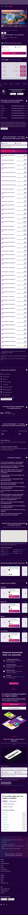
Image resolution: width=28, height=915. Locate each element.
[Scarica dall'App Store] (20, 94)
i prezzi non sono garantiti (6, 840)
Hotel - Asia (12, 853)
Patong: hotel (5, 817)
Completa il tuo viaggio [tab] (7, 806)
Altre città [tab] (5, 801)
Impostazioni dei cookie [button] (5, 361)
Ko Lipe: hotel (5, 819)
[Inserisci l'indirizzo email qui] (15, 776)
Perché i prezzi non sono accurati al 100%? (14, 848)
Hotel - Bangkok (18, 854)
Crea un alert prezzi (21, 676)
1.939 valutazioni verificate (15, 43)
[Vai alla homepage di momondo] (8, 6)
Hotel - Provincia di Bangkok (10, 854)
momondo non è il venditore (14, 844)
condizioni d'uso (14, 785)
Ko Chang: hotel (5, 824)
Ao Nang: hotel (5, 829)
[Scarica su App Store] (11, 899)
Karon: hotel (4, 822)
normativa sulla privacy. (21, 785)
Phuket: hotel (4, 814)
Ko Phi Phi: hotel (5, 827)
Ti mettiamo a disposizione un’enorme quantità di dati (14, 846)
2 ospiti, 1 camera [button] (6, 50)
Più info (25, 587)
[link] (14, 596)
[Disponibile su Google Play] (13, 94)
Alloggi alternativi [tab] (12, 801)
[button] (2, 6)
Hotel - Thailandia (19, 853)
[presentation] (20, 94)
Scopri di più (4, 353)
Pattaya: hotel (5, 812)
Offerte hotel (7, 853)
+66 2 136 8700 (4, 41)
